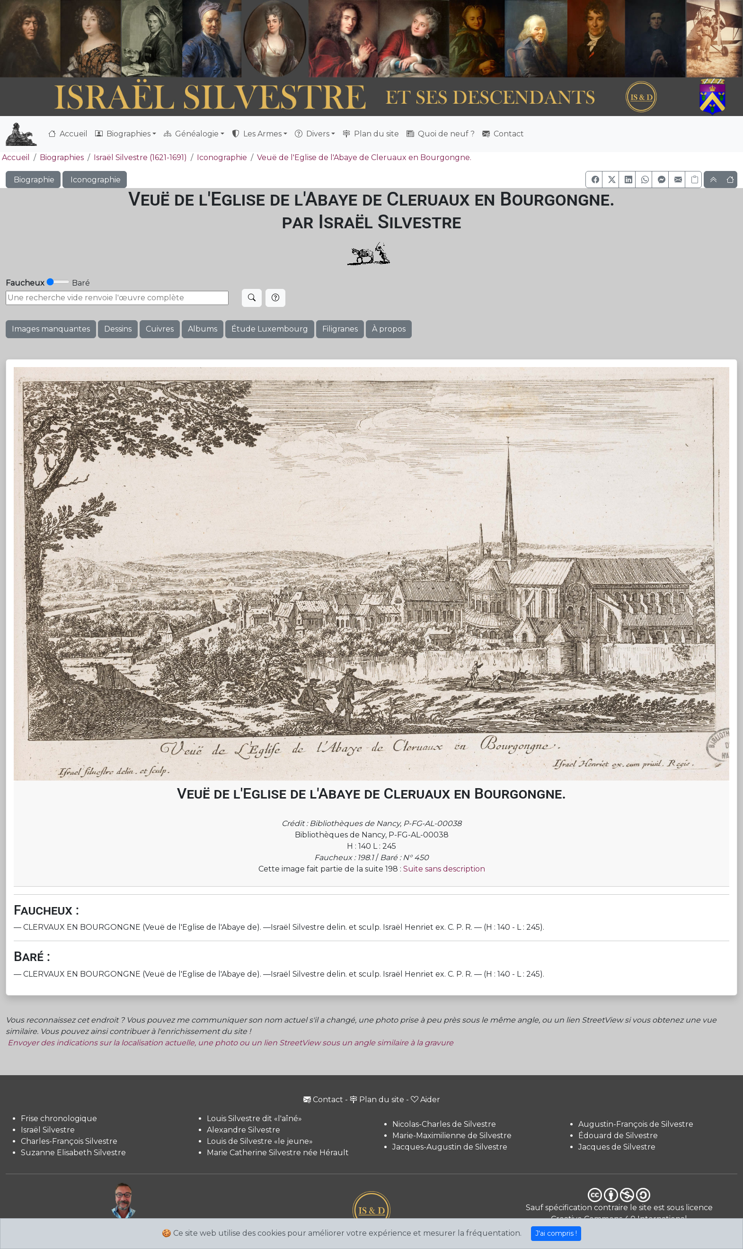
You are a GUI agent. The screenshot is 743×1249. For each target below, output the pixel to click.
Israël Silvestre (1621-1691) (140, 157)
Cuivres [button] (160, 328)
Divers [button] (312, 133)
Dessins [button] (118, 328)
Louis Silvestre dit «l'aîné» (254, 1118)
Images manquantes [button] (51, 328)
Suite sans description (444, 868)
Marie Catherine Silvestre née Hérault (278, 1152)
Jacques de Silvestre (616, 1146)
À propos (389, 328)
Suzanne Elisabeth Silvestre (73, 1152)
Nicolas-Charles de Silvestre (444, 1124)
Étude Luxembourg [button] (269, 328)
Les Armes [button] (257, 133)
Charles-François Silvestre (69, 1141)
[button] (593, 179)
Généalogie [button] (191, 133)
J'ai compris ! (556, 1233)
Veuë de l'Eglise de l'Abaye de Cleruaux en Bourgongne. (364, 157)
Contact (503, 133)
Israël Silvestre (48, 1129)
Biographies (62, 157)
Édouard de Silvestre (618, 1135)
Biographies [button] (122, 133)
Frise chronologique (59, 1118)
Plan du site (371, 133)
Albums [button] (202, 328)
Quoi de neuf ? (441, 133)
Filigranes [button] (340, 328)
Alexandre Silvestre (243, 1129)
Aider (425, 1099)
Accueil (68, 133)
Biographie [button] (33, 179)
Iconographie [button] (95, 179)
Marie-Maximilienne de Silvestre (452, 1135)
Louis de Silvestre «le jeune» (260, 1141)
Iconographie (222, 157)
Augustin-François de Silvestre (635, 1124)
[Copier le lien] (693, 179)
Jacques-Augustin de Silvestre (449, 1146)
